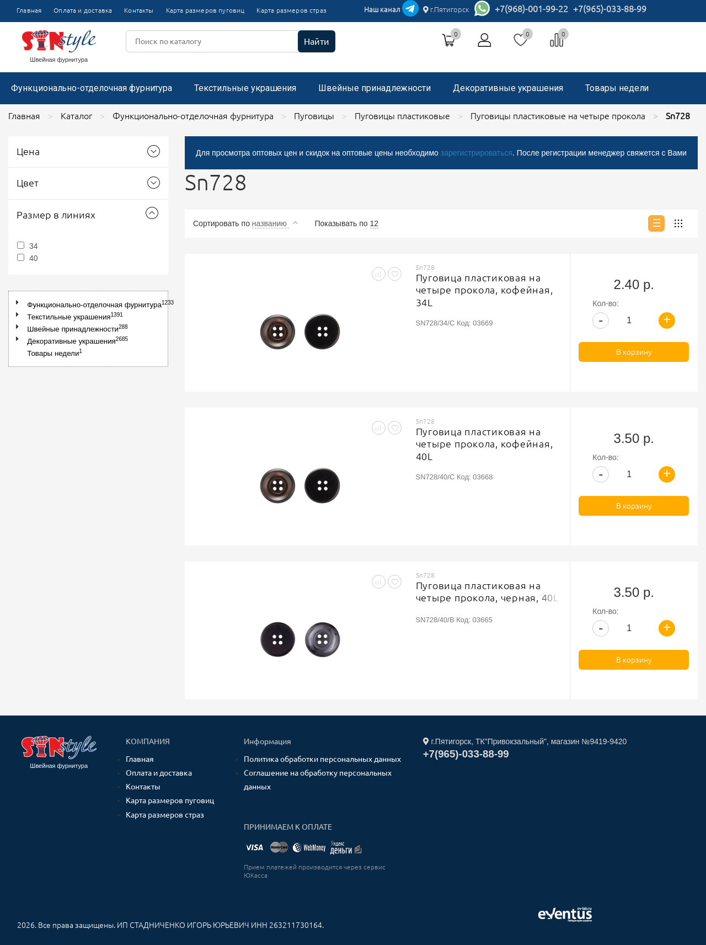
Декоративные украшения (508, 88)
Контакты (138, 10)
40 (33, 258)
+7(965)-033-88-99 (609, 9)
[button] (19, 302)
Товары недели (617, 88)
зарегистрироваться (476, 152)
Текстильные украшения (245, 88)
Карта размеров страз (291, 10)
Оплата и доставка (83, 10)
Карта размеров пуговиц (205, 10)
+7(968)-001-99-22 (531, 9)
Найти (316, 41)
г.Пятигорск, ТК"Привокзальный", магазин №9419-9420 (525, 741)
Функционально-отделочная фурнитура (91, 88)
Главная (29, 10)
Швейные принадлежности (374, 88)
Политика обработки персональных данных (322, 759)
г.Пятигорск (446, 9)
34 (33, 246)
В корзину (634, 352)
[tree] (88, 329)
